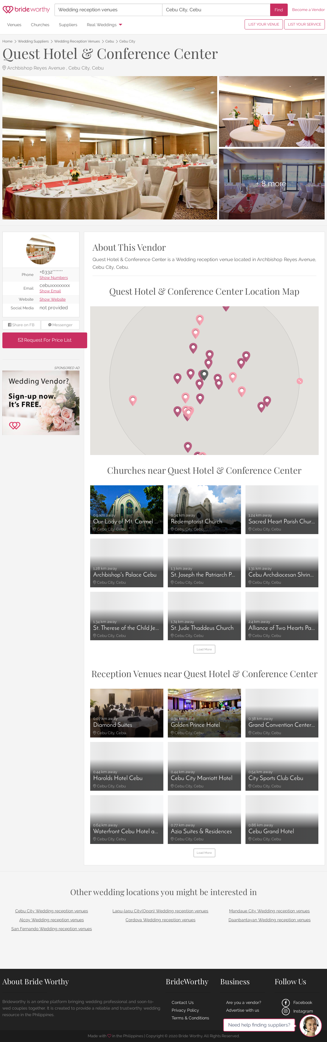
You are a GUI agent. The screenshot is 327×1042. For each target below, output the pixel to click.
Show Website (53, 300)
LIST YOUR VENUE (263, 24)
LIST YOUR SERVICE (304, 24)
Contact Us (183, 1002)
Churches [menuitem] (40, 24)
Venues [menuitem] (14, 24)
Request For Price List (44, 340)
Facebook (296, 1002)
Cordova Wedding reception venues (160, 919)
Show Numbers (54, 278)
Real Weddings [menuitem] (102, 24)
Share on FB (21, 325)
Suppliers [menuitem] (68, 24)
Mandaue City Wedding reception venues (269, 910)
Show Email (50, 291)
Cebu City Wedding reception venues (51, 910)
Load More (204, 649)
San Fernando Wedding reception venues (51, 928)
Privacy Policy (185, 1010)
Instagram (297, 1011)
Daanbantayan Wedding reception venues (270, 919)
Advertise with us (242, 1010)
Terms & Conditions (190, 1018)
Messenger (60, 325)
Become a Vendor (308, 9)
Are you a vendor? (243, 1002)
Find (279, 9)
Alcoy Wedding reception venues (51, 919)
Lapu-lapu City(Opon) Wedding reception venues (160, 910)
